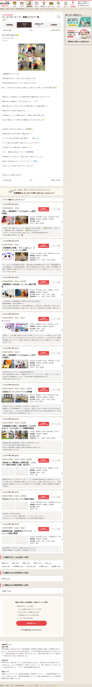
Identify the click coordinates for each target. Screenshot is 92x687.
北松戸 (37, 563)
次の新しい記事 (55, 30)
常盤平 (26, 563)
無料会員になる (31, 623)
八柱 (48, 563)
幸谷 (15, 563)
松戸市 (6, 579)
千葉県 (7, 591)
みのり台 (31, 566)
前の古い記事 (7, 30)
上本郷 (43, 566)
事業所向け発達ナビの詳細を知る (78, 41)
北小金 (6, 566)
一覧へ (31, 30)
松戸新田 (19, 566)
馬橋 (5, 563)
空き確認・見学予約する (43, 209)
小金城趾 (56, 566)
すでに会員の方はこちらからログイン (31, 630)
